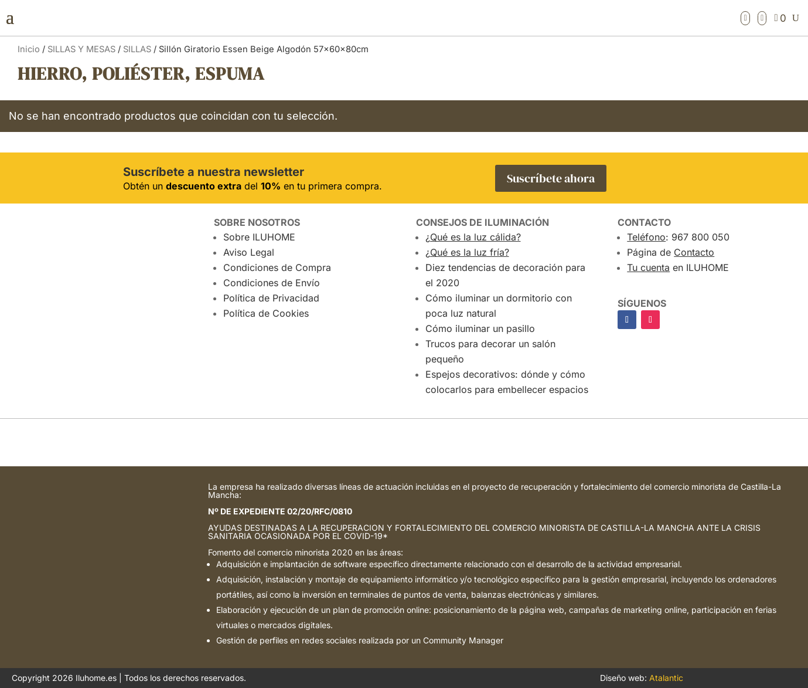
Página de (670, 252)
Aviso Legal (248, 252)
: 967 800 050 (678, 237)
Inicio (29, 49)
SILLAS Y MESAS (81, 49)
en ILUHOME (678, 267)
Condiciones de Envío (271, 283)
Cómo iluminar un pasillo (480, 328)
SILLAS (137, 49)
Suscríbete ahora (551, 178)
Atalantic (666, 678)
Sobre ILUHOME (259, 237)
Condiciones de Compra (277, 267)
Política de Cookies (266, 313)
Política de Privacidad (271, 298)
